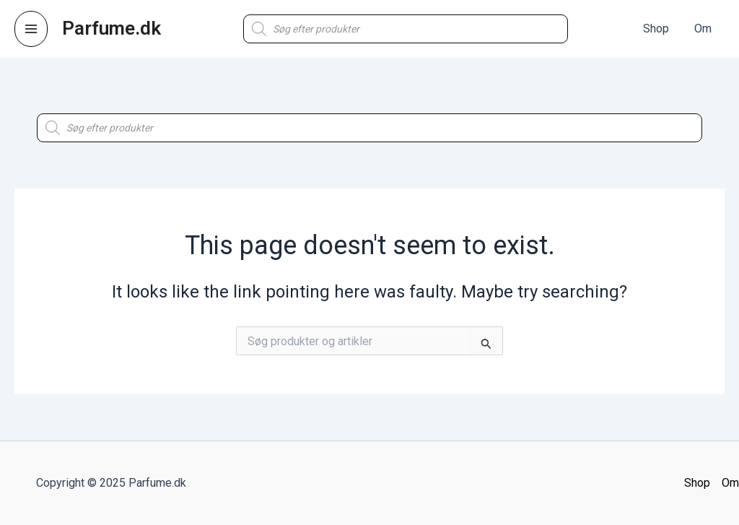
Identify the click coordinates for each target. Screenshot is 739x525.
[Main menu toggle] (31, 29)
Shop (697, 483)
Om (730, 483)
